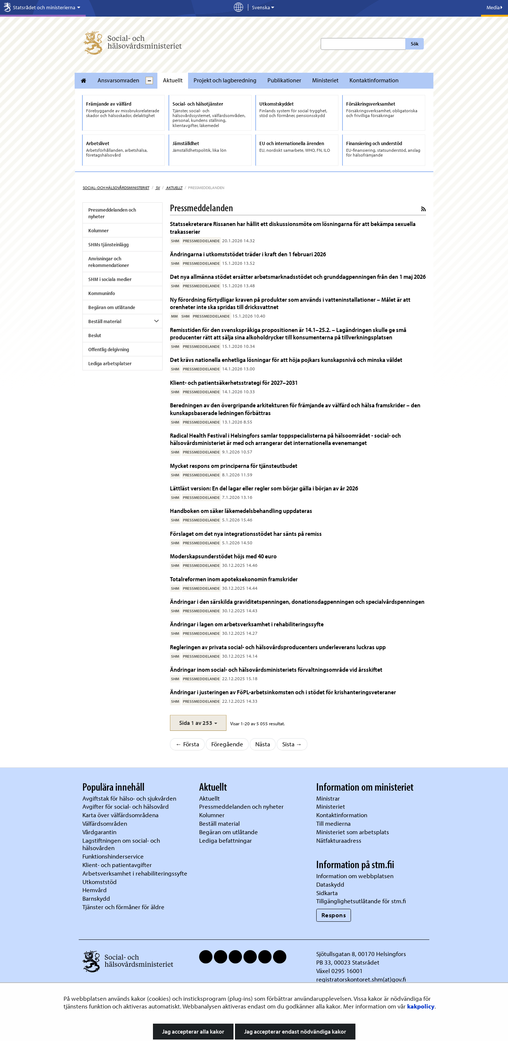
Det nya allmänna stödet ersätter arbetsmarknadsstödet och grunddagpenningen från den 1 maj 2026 (298, 276)
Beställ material (104, 321)
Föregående (227, 744)
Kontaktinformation (374, 80)
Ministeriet (325, 80)
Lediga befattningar (225, 840)
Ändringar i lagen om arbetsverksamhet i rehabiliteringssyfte (247, 624)
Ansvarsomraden (118, 80)
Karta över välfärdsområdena (120, 815)
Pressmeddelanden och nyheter (112, 213)
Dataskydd (330, 884)
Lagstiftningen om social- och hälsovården (121, 844)
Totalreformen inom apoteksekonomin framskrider (234, 579)
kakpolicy (420, 1006)
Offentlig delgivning (108, 349)
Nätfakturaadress (338, 840)
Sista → (292, 744)
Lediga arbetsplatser (110, 363)
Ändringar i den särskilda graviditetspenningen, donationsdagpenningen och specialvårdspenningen (297, 601)
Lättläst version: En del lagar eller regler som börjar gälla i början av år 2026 (264, 488)
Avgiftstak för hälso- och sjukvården (129, 798)
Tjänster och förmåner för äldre (123, 907)
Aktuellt (173, 80)
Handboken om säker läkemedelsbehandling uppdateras (241, 510)
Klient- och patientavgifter (117, 865)
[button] (198, 723)
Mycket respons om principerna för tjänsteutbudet (233, 465)
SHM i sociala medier (110, 279)
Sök (415, 44)
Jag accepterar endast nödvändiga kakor (295, 1031)
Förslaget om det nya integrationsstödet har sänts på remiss (246, 533)
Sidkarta (327, 893)
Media (494, 7)
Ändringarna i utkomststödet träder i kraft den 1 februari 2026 (248, 254)
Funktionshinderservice (113, 856)
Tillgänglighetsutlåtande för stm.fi (361, 901)
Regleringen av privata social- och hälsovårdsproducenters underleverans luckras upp (278, 647)
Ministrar (328, 798)
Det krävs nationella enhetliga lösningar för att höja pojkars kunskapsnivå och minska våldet (286, 359)
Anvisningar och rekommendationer (108, 261)
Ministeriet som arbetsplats (352, 832)
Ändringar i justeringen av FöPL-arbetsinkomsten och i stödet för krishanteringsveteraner (283, 692)
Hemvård (94, 890)
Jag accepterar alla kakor (193, 1031)
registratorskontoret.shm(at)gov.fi (361, 979)
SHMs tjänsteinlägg (108, 244)
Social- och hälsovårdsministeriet (116, 187)
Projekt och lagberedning (225, 80)
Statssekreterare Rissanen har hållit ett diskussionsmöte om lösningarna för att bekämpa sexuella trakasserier (293, 227)
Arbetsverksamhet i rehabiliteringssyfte (135, 873)
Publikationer (284, 80)
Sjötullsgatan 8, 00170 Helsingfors (361, 954)
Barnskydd (96, 898)
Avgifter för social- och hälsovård (125, 806)
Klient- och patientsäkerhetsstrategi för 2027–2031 (234, 382)
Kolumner (98, 230)
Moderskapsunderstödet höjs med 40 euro (223, 556)
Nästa (262, 744)
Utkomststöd (99, 882)
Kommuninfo (101, 293)
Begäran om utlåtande (111, 307)
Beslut (94, 335)
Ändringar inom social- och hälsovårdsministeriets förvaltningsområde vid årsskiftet (276, 669)
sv (157, 187)
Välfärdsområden (104, 823)
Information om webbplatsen (354, 876)
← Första (187, 744)
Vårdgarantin (99, 832)
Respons (333, 915)
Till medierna (333, 823)
